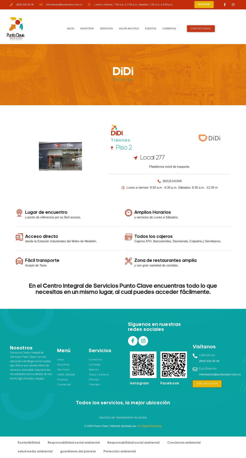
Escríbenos (208, 369)
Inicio (70, 28)
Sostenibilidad (29, 442)
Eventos (151, 28)
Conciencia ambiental (184, 442)
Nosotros (87, 28)
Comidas (95, 364)
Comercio (95, 359)
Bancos (94, 369)
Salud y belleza (99, 374)
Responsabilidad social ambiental (74, 442)
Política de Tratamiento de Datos (123, 417)
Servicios (106, 28)
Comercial (169, 28)
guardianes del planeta (78, 451)
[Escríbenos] (195, 369)
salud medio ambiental (35, 451)
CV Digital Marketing (149, 426)
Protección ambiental (119, 451)
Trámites (123, 79)
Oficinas (94, 379)
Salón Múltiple (129, 28)
